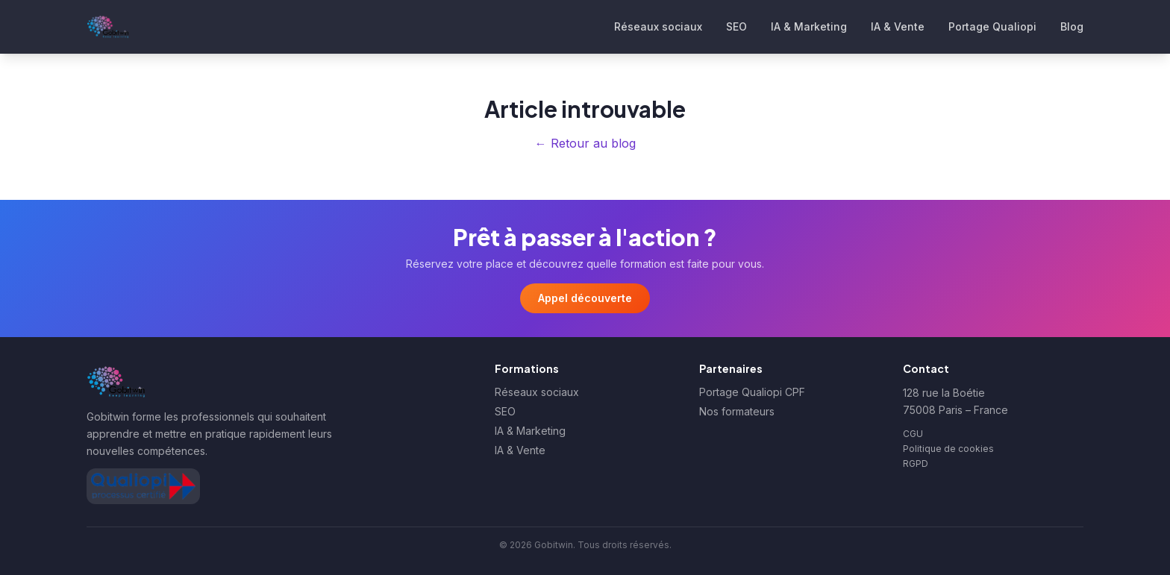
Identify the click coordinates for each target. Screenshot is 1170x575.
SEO (736, 26)
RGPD (915, 463)
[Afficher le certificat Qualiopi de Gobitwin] (143, 486)
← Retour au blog (585, 143)
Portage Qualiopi (992, 26)
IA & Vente (898, 26)
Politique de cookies (948, 448)
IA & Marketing (809, 26)
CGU (913, 433)
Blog (1071, 26)
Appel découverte (585, 298)
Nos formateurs (737, 411)
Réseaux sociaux (658, 26)
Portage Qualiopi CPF (752, 392)
